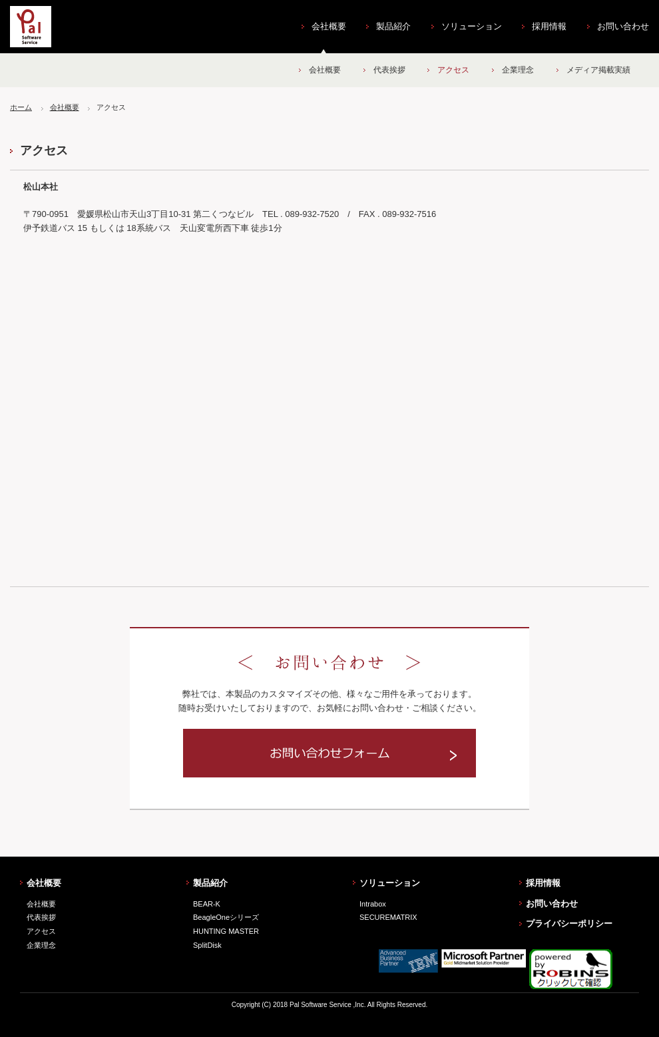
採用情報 (549, 26)
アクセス (453, 70)
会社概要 (329, 26)
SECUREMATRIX (388, 917)
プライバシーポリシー (569, 924)
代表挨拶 (389, 70)
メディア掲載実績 (598, 70)
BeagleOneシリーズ (226, 917)
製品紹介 (393, 26)
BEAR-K (206, 904)
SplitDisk (207, 945)
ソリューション (471, 26)
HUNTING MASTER (226, 931)
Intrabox (372, 904)
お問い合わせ (623, 26)
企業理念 (518, 70)
